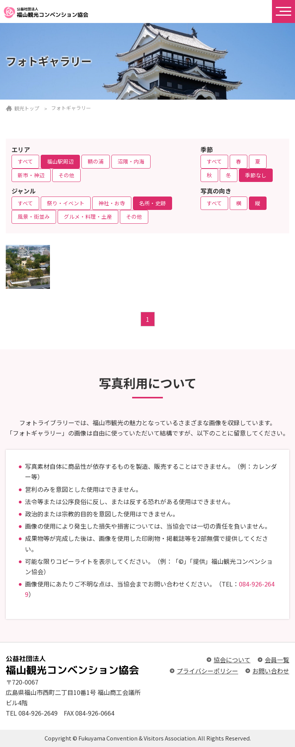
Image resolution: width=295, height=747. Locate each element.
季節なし (256, 175)
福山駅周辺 (60, 161)
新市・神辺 (31, 175)
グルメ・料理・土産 (88, 216)
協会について (232, 659)
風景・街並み (34, 216)
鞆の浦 (96, 161)
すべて (25, 161)
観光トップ (26, 108)
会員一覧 (277, 659)
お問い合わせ (270, 670)
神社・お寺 (111, 203)
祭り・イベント (66, 203)
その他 (66, 175)
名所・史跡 (152, 203)
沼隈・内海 (131, 161)
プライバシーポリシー (207, 670)
